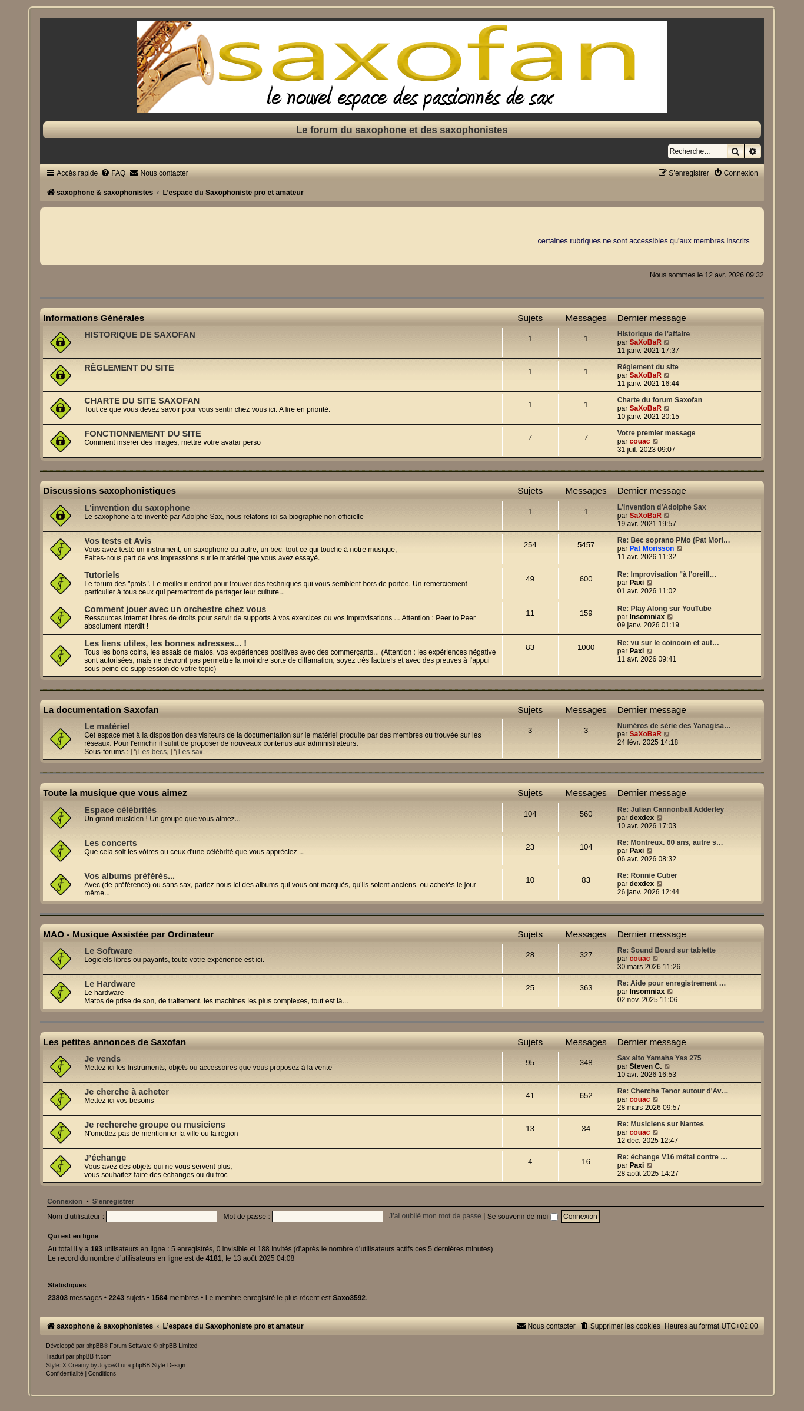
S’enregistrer (113, 1201)
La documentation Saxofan (101, 710)
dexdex (642, 818)
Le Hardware (109, 984)
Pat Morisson (652, 548)
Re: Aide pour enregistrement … (671, 983)
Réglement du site (648, 367)
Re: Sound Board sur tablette (666, 950)
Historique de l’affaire (653, 334)
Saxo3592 (349, 1298)
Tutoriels (101, 575)
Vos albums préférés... (129, 876)
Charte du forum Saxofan (659, 400)
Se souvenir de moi (522, 1216)
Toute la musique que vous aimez (115, 793)
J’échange (105, 1157)
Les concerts (110, 843)
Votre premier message (656, 433)
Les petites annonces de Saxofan (114, 1042)
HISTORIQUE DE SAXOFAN (139, 334)
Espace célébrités (120, 810)
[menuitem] (113, 173)
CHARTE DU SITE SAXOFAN (142, 400)
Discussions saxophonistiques (109, 490)
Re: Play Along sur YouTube (664, 608)
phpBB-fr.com (94, 1356)
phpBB (95, 1346)
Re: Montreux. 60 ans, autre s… (670, 842)
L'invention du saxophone (137, 508)
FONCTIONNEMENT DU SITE (142, 433)
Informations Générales (93, 318)
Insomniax (647, 617)
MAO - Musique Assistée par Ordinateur (128, 934)
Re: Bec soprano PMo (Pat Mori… (673, 540)
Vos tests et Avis (117, 541)
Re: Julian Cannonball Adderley (671, 809)
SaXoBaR (646, 342)
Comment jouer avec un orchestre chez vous (175, 609)
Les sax (187, 752)
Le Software (108, 951)
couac (640, 441)
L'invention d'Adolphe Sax (661, 507)
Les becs (149, 752)
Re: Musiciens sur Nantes (660, 1124)
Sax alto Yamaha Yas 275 (659, 1058)
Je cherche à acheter (126, 1091)
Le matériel (106, 726)
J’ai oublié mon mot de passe (435, 1216)
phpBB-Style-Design (158, 1365)
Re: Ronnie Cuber (647, 875)
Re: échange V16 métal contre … (672, 1157)
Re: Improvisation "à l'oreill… (667, 574)
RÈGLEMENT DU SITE (129, 367)
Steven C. (646, 1066)
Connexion (64, 1201)
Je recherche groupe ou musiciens (154, 1124)
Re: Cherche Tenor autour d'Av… (673, 1091)
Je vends (102, 1058)
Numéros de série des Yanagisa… (674, 726)
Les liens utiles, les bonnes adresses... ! (165, 643)
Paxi (637, 583)
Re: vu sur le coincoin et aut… (668, 643)
